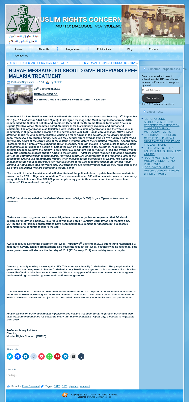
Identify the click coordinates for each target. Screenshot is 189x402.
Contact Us (21, 55)
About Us (44, 49)
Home (18, 49)
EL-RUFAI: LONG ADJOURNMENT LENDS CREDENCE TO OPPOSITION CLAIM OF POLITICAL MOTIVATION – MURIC (161, 125)
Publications (104, 49)
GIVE (64, 386)
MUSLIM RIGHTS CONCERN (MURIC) (92, 19)
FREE (57, 386)
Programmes (73, 49)
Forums (153, 49)
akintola (58, 82)
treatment (85, 386)
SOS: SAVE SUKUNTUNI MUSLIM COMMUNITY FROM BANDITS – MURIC (161, 170)
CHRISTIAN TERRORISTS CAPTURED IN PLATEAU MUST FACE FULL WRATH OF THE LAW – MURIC (162, 139)
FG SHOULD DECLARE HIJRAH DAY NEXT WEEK (38, 62)
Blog (130, 49)
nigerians (73, 386)
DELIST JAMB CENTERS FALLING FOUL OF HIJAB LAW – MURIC (162, 151)
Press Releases (30, 386)
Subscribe (152, 98)
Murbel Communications (100, 397)
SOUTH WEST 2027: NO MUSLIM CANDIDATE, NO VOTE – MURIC (159, 161)
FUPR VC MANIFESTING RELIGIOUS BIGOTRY (107, 62)
